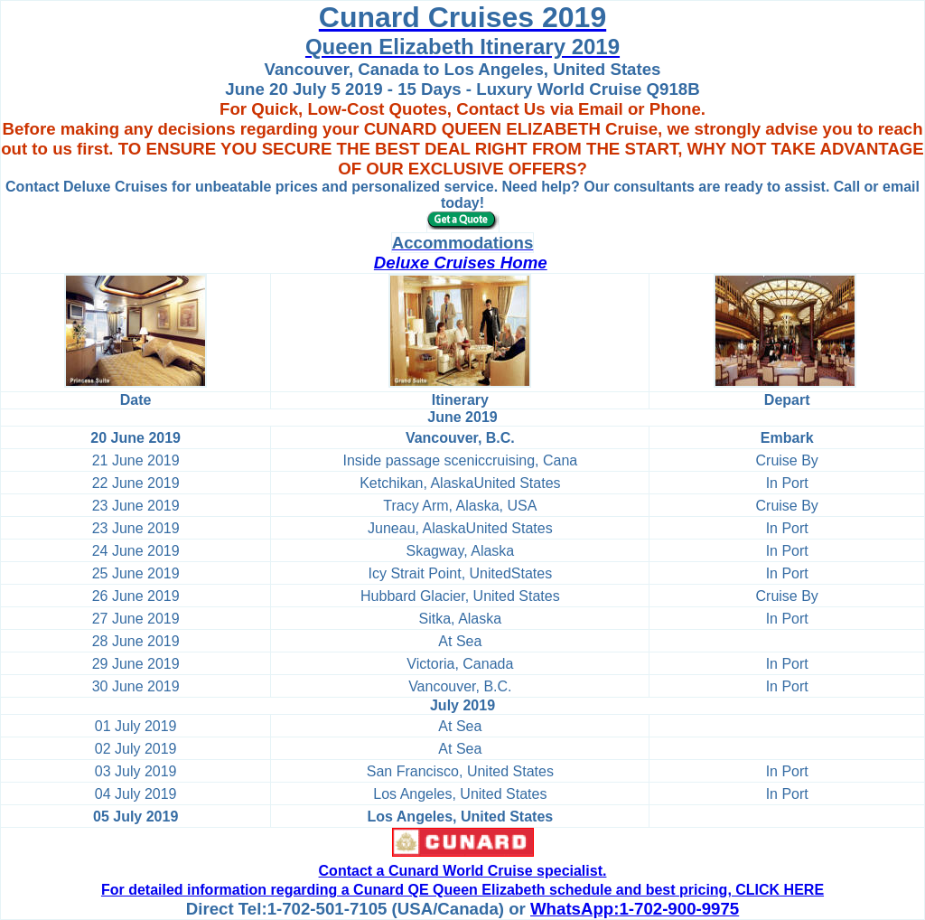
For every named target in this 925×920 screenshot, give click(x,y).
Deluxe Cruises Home (460, 262)
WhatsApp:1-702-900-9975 (634, 908)
